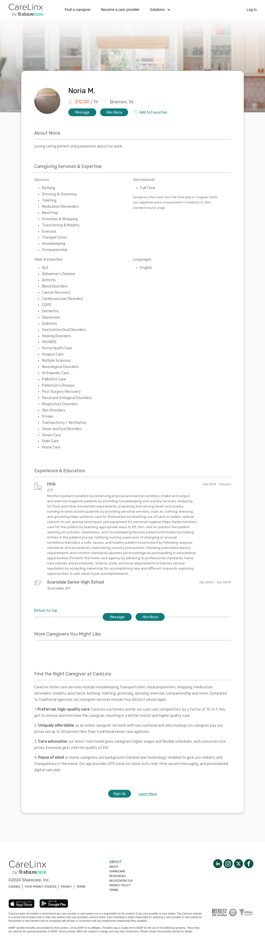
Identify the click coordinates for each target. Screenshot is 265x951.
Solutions (160, 9)
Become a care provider (120, 10)
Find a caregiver (78, 10)
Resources (117, 876)
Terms (113, 890)
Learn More (148, 794)
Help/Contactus (120, 880)
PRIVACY (66, 886)
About (113, 866)
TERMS (80, 886)
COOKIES (14, 886)
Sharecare (117, 871)
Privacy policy (119, 885)
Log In (252, 9)
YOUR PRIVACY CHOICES (40, 886)
